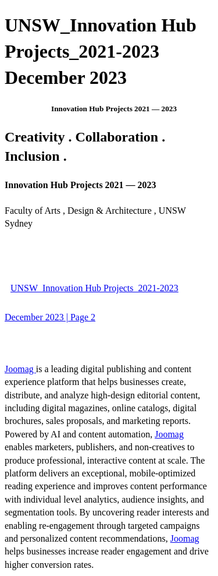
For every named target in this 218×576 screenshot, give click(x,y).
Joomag (20, 369)
